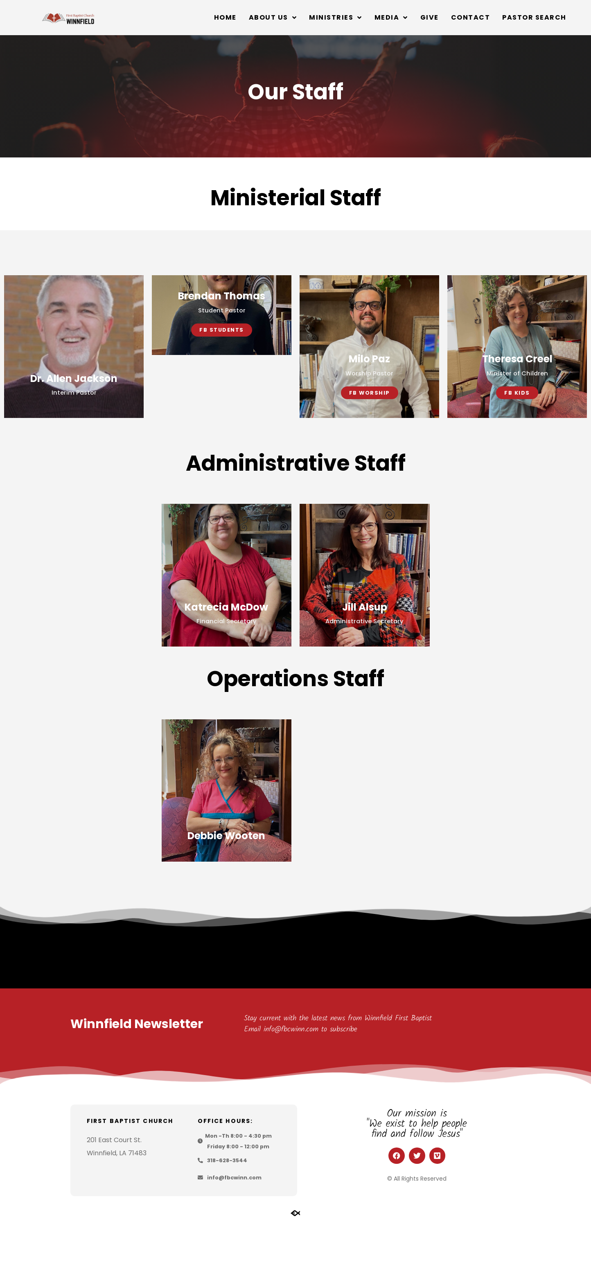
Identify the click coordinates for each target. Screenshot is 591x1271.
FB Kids (517, 419)
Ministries (335, 17)
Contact (470, 17)
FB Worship (369, 419)
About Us (273, 17)
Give (429, 17)
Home (225, 17)
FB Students (221, 419)
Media (391, 17)
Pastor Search (534, 17)
